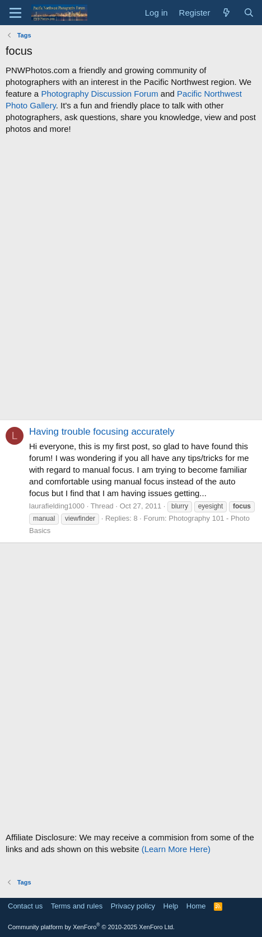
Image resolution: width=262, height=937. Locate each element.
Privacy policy (133, 906)
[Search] (249, 12)
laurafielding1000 (57, 506)
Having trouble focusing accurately (102, 431)
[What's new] (226, 12)
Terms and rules (76, 906)
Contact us (25, 906)
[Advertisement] (131, 277)
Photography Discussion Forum (99, 93)
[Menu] (15, 13)
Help (171, 906)
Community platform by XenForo (91, 927)
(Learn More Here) (176, 849)
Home (196, 906)
